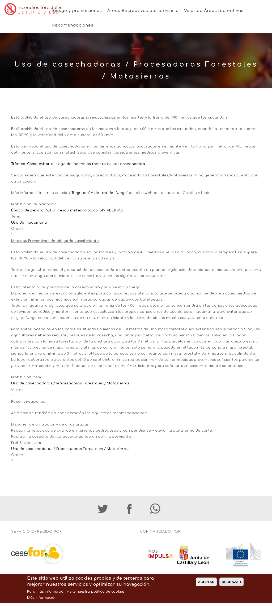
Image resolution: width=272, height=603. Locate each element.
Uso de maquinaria (29, 222)
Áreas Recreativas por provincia (143, 10)
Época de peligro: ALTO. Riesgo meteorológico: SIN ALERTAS (67, 210)
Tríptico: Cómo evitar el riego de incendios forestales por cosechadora (78, 164)
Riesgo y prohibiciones (77, 10)
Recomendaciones (73, 25)
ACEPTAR (206, 590)
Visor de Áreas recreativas (214, 10)
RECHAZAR (231, 590)
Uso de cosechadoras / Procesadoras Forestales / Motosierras (70, 383)
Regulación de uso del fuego (99, 193)
